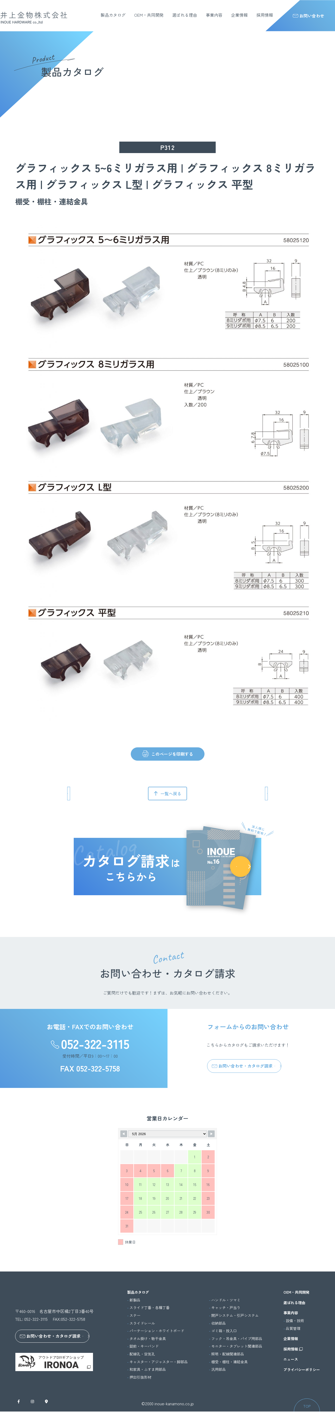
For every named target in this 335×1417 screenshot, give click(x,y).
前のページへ (92, 793)
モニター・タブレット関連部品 (236, 1346)
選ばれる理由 (184, 15)
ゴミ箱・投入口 (224, 1330)
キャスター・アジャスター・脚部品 (158, 1361)
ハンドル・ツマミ (225, 1300)
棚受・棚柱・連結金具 (229, 1361)
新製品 (134, 1300)
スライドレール (142, 1323)
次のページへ (242, 793)
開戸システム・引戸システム (235, 1315)
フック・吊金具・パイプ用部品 (236, 1338)
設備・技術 (295, 1320)
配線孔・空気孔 (142, 1354)
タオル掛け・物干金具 (147, 1338)
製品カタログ (113, 15)
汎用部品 (218, 1369)
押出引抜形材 (140, 1377)
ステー (134, 1315)
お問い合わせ (308, 16)
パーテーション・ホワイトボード (156, 1330)
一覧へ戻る (170, 793)
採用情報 (264, 15)
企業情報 (239, 15)
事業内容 (214, 15)
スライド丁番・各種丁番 (149, 1307)
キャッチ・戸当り (225, 1307)
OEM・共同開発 (149, 15)
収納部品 (218, 1323)
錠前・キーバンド (144, 1346)
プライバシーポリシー (301, 1369)
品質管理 (293, 1328)
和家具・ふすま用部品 (147, 1369)
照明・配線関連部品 (227, 1354)
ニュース (290, 1359)
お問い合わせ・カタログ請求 (242, 1066)
